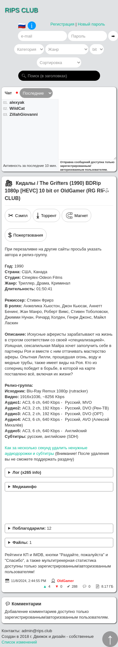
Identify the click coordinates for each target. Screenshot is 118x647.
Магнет (76, 215)
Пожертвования (25, 235)
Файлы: (22, 542)
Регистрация (62, 24)
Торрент (46, 215)
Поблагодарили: (32, 528)
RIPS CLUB (21, 10)
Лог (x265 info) (27, 472)
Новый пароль (91, 24)
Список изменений (19, 642)
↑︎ (110, 639)
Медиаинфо (25, 486)
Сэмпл (18, 215)
